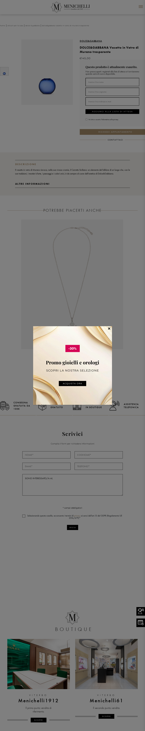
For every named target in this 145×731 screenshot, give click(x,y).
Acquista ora (72, 383)
